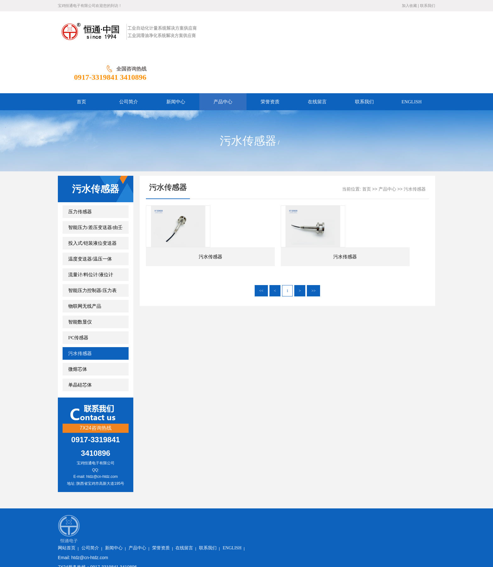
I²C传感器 (78, 296)
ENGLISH (296, 478)
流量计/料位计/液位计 (90, 233)
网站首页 (131, 478)
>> (313, 267)
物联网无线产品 (84, 265)
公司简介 (154, 478)
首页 (366, 148)
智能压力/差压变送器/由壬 (95, 186)
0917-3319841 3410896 (399, 36)
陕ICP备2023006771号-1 (162, 516)
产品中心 (387, 148)
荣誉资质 (225, 478)
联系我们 (427, 5)
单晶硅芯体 (80, 343)
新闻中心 (178, 478)
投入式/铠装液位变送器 (92, 202)
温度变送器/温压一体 (90, 217)
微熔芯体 (77, 328)
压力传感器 (80, 170)
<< (261, 267)
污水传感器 (80, 312)
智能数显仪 (80, 281)
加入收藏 (409, 5)
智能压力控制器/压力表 (92, 249)
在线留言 (248, 478)
